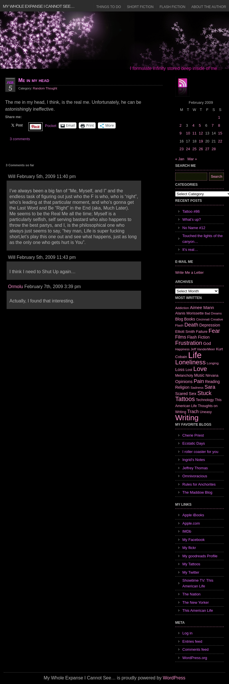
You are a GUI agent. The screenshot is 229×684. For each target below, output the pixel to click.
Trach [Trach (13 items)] (193, 411)
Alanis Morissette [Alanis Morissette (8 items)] (189, 313)
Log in (187, 633)
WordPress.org (194, 658)
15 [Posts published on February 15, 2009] (220, 133)
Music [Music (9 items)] (199, 375)
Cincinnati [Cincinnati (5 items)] (203, 319)
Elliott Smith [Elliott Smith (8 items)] (185, 331)
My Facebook (193, 540)
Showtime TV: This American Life (197, 583)
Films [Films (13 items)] (180, 337)
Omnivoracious (194, 476)
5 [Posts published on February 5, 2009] (200, 125)
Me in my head (33, 80)
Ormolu (15, 286)
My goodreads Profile (200, 556)
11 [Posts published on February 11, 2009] (194, 133)
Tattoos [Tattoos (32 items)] (185, 399)
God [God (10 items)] (207, 343)
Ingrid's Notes (193, 460)
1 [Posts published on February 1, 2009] (219, 117)
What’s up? (191, 219)
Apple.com (191, 523)
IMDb (186, 531)
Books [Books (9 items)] (189, 319)
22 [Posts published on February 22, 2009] (220, 141)
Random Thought (45, 88)
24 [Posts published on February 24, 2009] (188, 149)
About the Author (208, 7)
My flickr (189, 548)
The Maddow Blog (197, 492)
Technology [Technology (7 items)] (205, 400)
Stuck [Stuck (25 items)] (205, 393)
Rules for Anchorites (199, 484)
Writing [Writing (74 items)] (187, 417)
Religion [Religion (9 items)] (182, 387)
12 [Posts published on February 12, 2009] (201, 133)
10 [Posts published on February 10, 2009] (188, 133)
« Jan (179, 159)
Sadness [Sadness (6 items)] (197, 387)
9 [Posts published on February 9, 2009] (180, 133)
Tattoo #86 (191, 211)
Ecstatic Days (193, 443)
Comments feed (195, 649)
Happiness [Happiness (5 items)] (182, 349)
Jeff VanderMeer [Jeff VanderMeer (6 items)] (203, 349)
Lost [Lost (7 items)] (188, 370)
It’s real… (190, 249)
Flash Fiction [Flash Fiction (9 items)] (198, 337)
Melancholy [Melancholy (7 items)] (184, 376)
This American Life (197, 610)
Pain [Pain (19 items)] (199, 381)
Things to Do (108, 7)
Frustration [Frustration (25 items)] (188, 343)
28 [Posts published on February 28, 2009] (214, 149)
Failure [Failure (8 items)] (202, 331)
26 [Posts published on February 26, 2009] (201, 149)
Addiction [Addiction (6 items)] (182, 308)
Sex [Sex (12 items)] (192, 393)
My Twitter (190, 572)
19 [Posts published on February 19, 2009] (201, 141)
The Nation (191, 594)
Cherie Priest (193, 435)
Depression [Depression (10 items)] (209, 325)
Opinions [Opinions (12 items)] (184, 381)
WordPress (174, 677)
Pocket (50, 126)
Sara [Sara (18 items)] (210, 387)
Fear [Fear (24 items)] (214, 331)
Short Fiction (140, 7)
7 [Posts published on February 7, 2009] (213, 125)
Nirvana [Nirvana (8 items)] (212, 375)
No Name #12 (193, 228)
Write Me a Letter (189, 272)
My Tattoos (191, 564)
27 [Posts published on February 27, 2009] (207, 149)
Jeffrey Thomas (195, 468)
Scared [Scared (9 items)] (181, 393)
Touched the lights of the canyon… (202, 239)
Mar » (192, 159)
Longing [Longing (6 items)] (213, 363)
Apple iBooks (193, 515)
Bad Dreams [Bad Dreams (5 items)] (213, 313)
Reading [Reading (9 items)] (212, 381)
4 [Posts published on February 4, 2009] (193, 125)
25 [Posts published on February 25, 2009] (194, 149)
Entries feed (192, 641)
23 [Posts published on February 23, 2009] (181, 149)
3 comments (20, 139)
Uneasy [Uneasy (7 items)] (206, 412)
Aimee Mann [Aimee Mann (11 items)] (202, 307)
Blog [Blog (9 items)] (179, 319)
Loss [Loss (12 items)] (180, 369)
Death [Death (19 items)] (191, 325)
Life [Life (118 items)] (195, 355)
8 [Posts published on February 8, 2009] (219, 125)
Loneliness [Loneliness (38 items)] (190, 362)
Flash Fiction (172, 7)
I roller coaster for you (200, 452)
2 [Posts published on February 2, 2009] (180, 125)
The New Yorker (195, 602)
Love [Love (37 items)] (200, 368)
